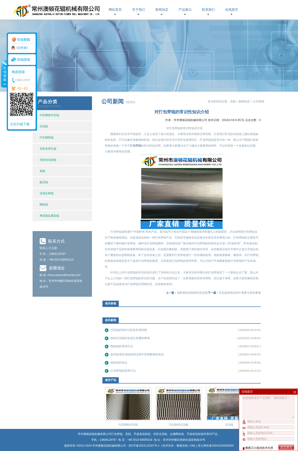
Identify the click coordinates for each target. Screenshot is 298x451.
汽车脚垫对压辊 (49, 115)
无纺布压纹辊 (48, 160)
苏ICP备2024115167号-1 (144, 445)
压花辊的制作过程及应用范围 (129, 330)
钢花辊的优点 (119, 362)
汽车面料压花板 (178, 424)
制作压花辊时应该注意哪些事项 (130, 338)
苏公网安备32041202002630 (216, 445)
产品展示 (185, 9)
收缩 (4, 74)
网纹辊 (44, 204)
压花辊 (44, 126)
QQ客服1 (22, 47)
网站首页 (115, 9)
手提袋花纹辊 (195, 434)
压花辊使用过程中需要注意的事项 (240, 292)
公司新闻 (258, 101)
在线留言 (231, 9)
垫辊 (42, 171)
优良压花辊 (160, 434)
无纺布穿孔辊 (48, 148)
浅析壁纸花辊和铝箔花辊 (192, 292)
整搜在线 (182, 445)
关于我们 (138, 9)
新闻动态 (161, 9)
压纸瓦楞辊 (47, 193)
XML (193, 445)
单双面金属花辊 (49, 215)
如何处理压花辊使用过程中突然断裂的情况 (137, 354)
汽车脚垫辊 (47, 137)
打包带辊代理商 (137, 284)
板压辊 (44, 182)
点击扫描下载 (20, 124)
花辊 (233, 101)
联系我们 (208, 9)
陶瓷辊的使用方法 (122, 346)
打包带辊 (116, 434)
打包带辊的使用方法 (123, 370)
